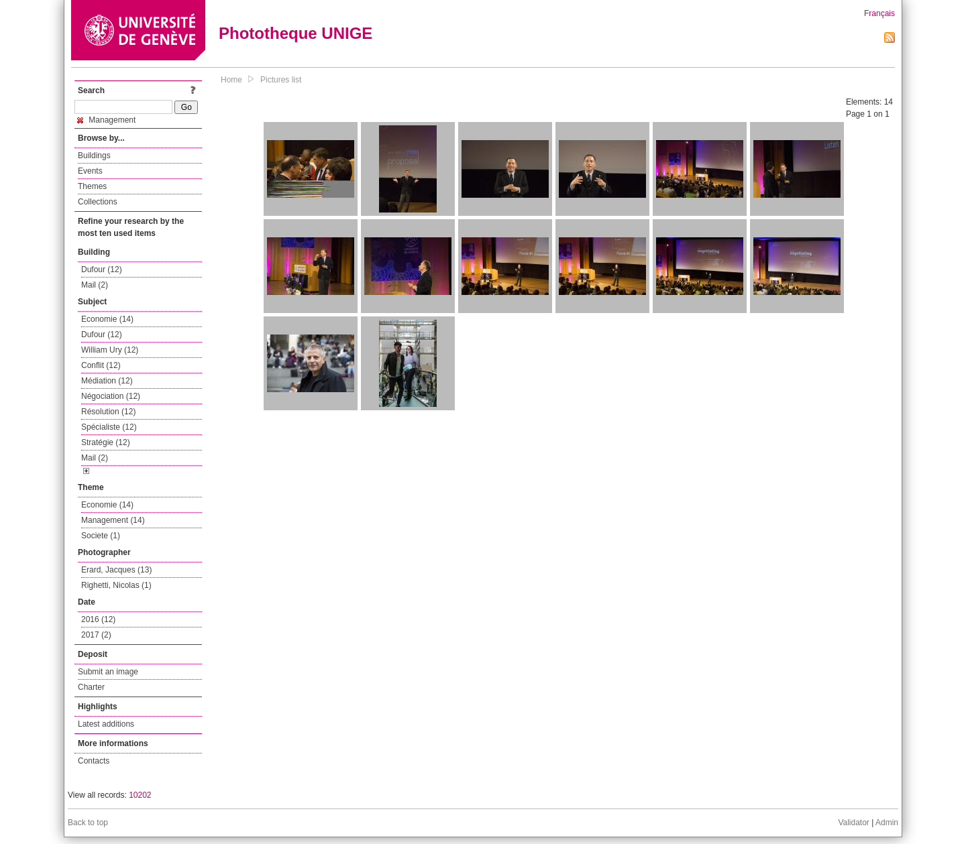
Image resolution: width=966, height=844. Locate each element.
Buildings (94, 155)
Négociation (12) (110, 396)
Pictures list (280, 79)
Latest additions (106, 724)
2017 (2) (96, 635)
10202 (140, 795)
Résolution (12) (108, 411)
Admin (886, 822)
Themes (92, 186)
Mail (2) (94, 285)
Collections (97, 201)
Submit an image (108, 671)
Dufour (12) (101, 269)
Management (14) (113, 520)
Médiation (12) (107, 380)
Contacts (93, 761)
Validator (853, 822)
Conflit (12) (101, 365)
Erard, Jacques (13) (116, 570)
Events (90, 171)
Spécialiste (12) (109, 427)
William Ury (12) (109, 350)
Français (879, 13)
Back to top (88, 822)
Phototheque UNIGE (295, 33)
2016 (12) (98, 619)
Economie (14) (107, 319)
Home (231, 79)
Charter (91, 687)
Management (106, 120)
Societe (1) (100, 535)
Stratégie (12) (105, 442)
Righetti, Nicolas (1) (116, 585)
